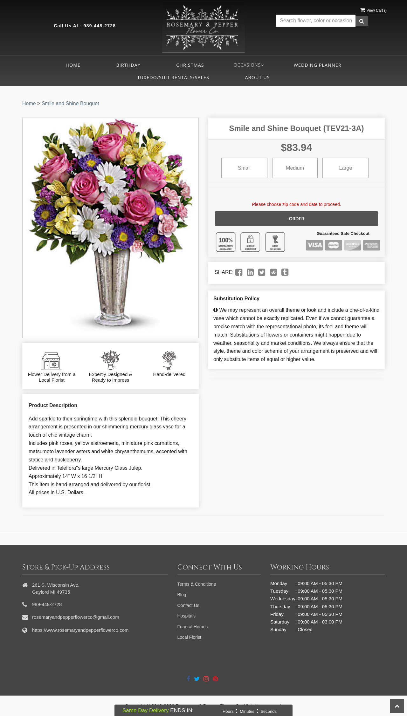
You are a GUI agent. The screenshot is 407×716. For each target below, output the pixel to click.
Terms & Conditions (196, 584)
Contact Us (188, 605)
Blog (181, 594)
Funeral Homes (192, 626)
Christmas (190, 65)
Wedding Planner (317, 65)
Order (296, 218)
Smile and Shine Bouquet (70, 103)
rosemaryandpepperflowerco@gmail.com (75, 617)
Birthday (128, 65)
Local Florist (189, 637)
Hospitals (186, 615)
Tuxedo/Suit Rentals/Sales (173, 77)
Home (73, 65)
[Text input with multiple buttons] (315, 21)
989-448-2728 (99, 25)
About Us (257, 77)
